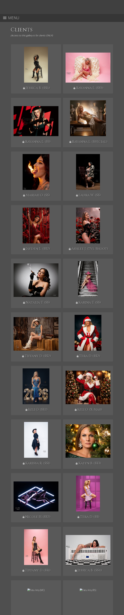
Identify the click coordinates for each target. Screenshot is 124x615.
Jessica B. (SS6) (38, 88)
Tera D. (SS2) (89, 356)
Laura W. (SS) (90, 195)
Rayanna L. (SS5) (89, 88)
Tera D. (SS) (89, 517)
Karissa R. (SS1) (37, 463)
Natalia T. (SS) (38, 302)
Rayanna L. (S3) (38, 142)
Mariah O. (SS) (38, 195)
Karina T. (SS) (89, 302)
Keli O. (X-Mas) (89, 409)
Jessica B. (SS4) (90, 570)
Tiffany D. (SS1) (38, 570)
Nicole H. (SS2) (37, 517)
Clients (22, 30)
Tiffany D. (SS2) (38, 356)
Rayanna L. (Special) (89, 142)
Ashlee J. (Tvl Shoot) (89, 249)
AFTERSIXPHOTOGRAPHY (61, 589)
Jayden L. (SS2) (38, 249)
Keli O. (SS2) (37, 409)
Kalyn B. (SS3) (89, 463)
